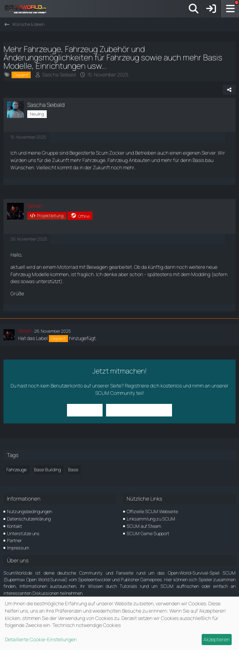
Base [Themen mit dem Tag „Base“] (73, 469)
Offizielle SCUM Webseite (152, 511)
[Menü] (230, 8)
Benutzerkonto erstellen (138, 410)
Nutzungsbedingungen (29, 511)
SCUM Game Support (148, 533)
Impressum (18, 548)
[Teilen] (229, 90)
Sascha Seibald (59, 74)
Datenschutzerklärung (29, 519)
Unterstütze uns (23, 533)
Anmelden (85, 410)
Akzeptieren (216, 639)
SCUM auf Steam (144, 526)
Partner (14, 540)
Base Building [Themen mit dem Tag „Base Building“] (47, 469)
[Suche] (194, 9)
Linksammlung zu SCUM (151, 519)
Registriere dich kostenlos (153, 385)
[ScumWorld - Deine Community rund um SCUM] (28, 9)
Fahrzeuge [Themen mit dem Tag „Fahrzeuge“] (16, 469)
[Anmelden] (211, 8)
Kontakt (14, 526)
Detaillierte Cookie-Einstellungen (41, 639)
